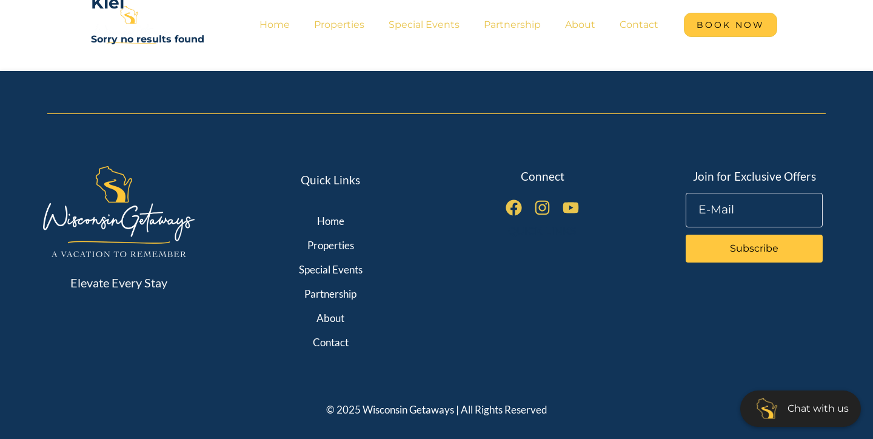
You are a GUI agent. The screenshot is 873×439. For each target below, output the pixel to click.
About (580, 24)
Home (274, 24)
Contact (639, 24)
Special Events (424, 24)
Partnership (512, 24)
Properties (339, 24)
